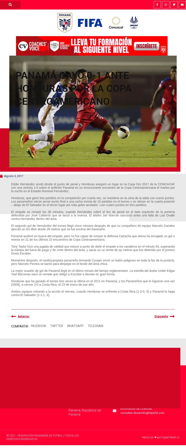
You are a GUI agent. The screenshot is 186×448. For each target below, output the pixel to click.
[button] (38, 326)
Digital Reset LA (171, 437)
